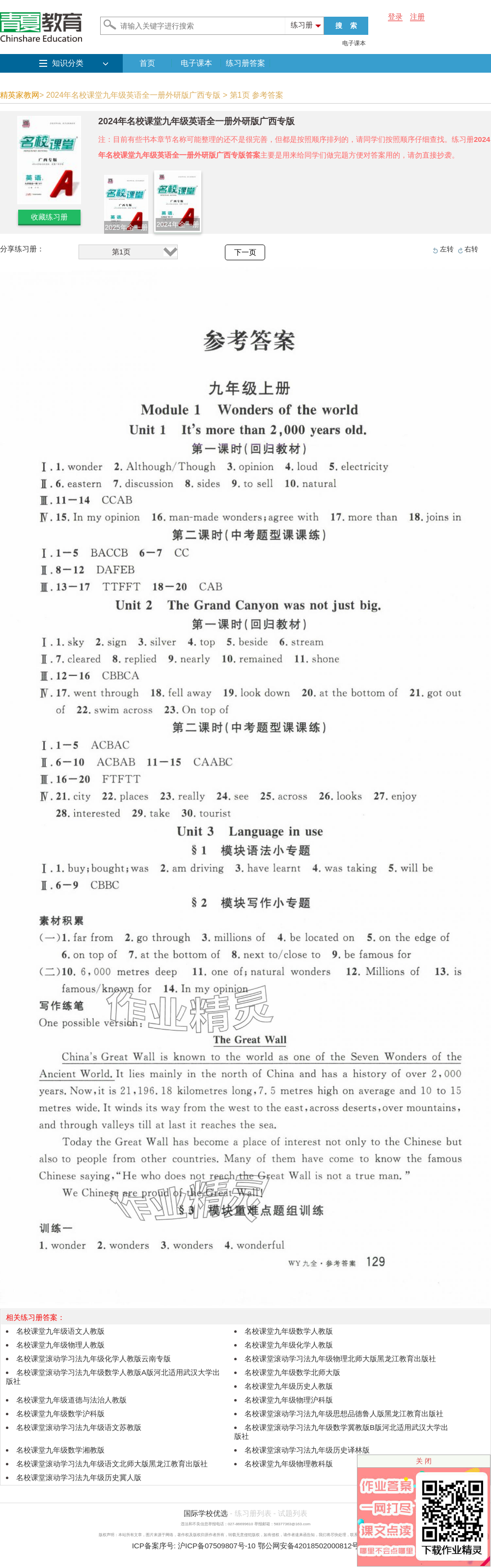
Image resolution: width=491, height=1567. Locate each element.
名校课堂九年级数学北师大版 (292, 1372)
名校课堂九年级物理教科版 (289, 1463)
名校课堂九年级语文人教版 (60, 1331)
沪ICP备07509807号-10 (216, 1545)
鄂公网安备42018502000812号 (308, 1545)
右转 (471, 249)
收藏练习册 (49, 217)
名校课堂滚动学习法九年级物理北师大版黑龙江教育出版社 (340, 1358)
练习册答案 (245, 63)
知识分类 (67, 63)
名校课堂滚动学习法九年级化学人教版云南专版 (93, 1358)
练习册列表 (253, 1513)
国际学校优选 (206, 1513)
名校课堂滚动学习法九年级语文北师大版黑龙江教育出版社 (112, 1463)
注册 (417, 16)
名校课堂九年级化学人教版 (289, 1345)
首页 (147, 63)
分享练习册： (22, 249)
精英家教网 (19, 95)
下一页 (245, 252)
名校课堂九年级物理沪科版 (289, 1400)
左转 (447, 249)
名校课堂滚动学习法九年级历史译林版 (307, 1450)
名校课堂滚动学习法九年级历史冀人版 (78, 1477)
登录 (395, 16)
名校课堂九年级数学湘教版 (60, 1450)
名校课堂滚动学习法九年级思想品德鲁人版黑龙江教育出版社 (344, 1413)
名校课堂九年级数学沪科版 (60, 1413)
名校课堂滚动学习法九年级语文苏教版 (78, 1427)
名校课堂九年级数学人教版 (289, 1331)
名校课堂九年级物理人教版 (60, 1345)
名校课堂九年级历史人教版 (289, 1386)
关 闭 (424, 1461)
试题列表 (292, 1513)
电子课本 (354, 43)
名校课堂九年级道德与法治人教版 (71, 1400)
